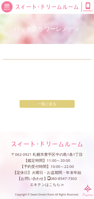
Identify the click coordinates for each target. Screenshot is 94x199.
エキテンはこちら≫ (47, 184)
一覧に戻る (47, 103)
